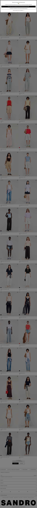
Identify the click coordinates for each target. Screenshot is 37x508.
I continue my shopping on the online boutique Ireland (18, 8)
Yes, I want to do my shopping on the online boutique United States (18, 6)
